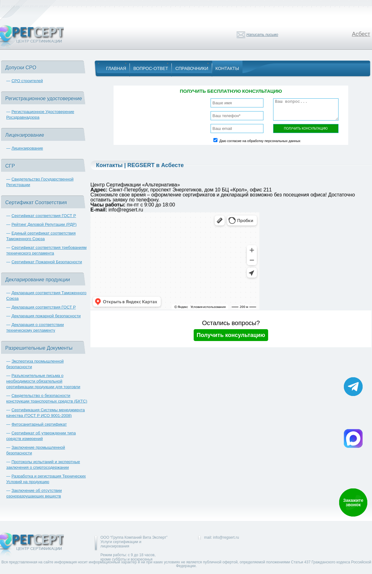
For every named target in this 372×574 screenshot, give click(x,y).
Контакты (227, 68)
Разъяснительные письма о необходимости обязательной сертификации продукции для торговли (43, 381)
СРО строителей (27, 80)
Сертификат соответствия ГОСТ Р (44, 215)
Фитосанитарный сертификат (39, 424)
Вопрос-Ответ (150, 68)
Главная (116, 68)
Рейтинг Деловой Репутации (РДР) (44, 224)
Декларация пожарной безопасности (46, 316)
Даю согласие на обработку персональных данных (259, 141)
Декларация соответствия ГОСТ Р (44, 307)
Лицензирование (27, 148)
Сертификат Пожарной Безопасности (47, 262)
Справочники (191, 68)
